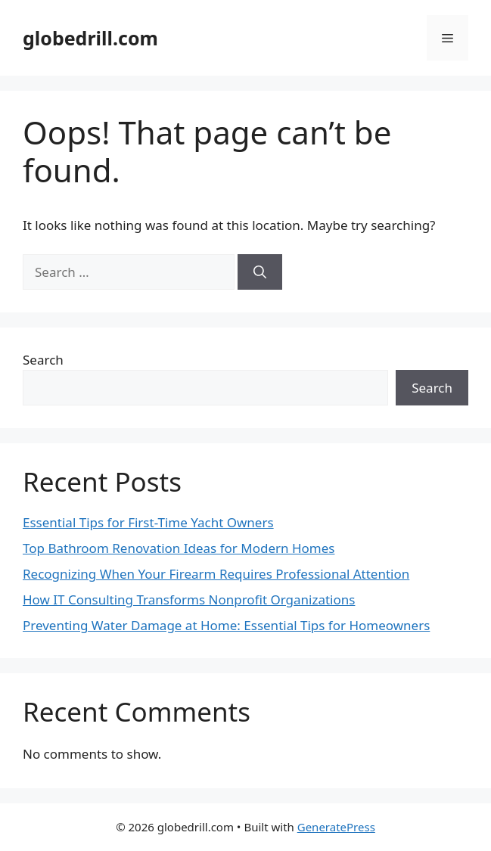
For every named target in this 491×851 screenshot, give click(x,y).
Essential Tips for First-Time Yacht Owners (148, 522)
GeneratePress (336, 826)
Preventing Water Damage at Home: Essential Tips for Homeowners (226, 625)
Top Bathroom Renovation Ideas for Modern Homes (178, 548)
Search (43, 359)
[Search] (260, 272)
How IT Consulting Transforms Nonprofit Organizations (189, 599)
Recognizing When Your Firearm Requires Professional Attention (216, 573)
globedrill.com (90, 38)
